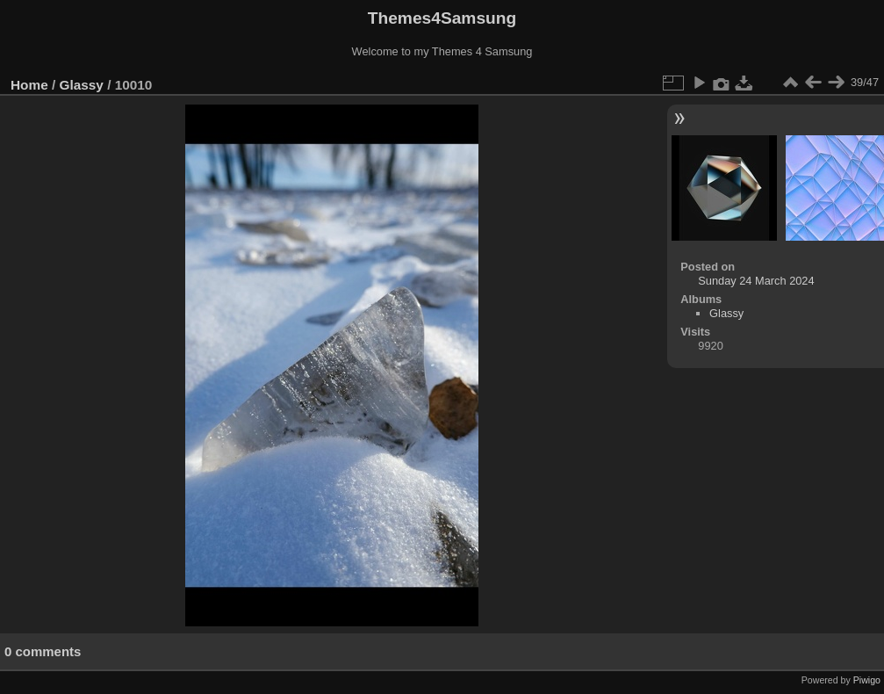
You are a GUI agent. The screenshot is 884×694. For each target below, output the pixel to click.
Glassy (82, 84)
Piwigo (866, 680)
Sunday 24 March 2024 (756, 280)
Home (29, 84)
